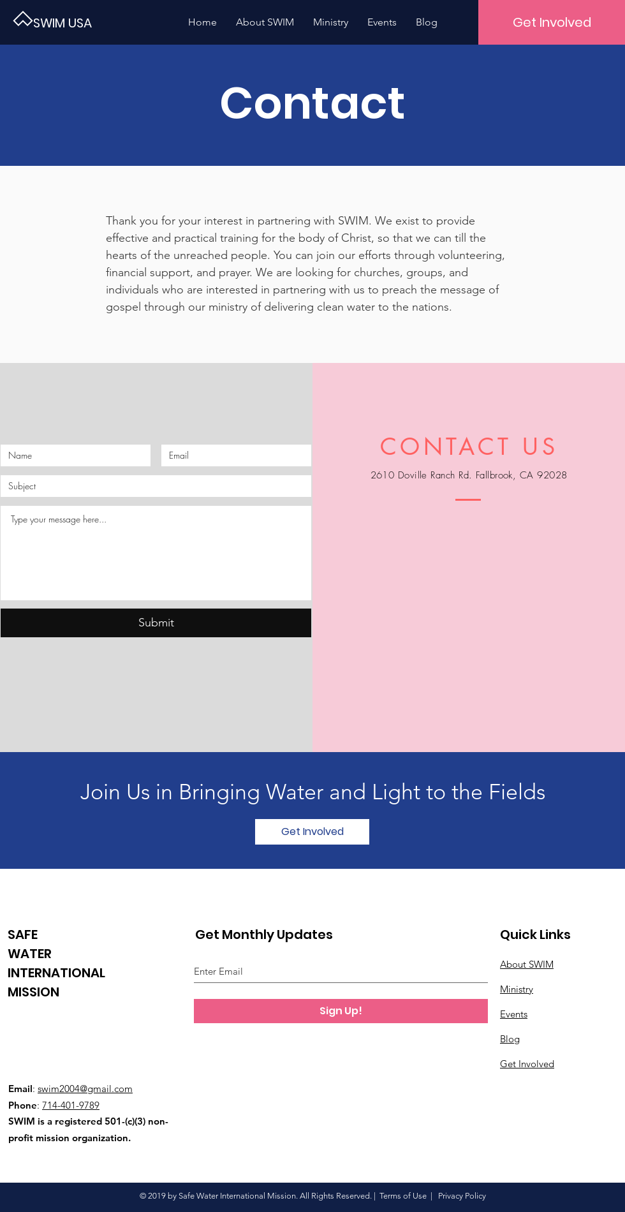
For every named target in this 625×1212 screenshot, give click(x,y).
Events (513, 1014)
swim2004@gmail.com (85, 1089)
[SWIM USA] (76, 22)
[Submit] (156, 623)
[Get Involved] (551, 22)
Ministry (516, 989)
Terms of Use (403, 1196)
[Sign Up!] (341, 1011)
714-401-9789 (70, 1105)
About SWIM (527, 964)
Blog (510, 1039)
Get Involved (527, 1064)
